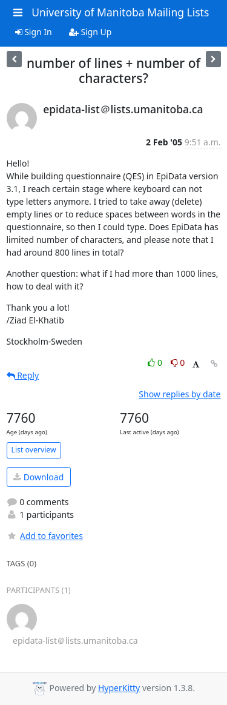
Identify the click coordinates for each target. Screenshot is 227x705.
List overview (34, 450)
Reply (23, 375)
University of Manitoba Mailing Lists (120, 12)
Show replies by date (179, 394)
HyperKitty (119, 687)
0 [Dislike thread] (178, 362)
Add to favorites (45, 535)
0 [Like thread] (156, 362)
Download (38, 477)
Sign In (33, 32)
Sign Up (90, 32)
